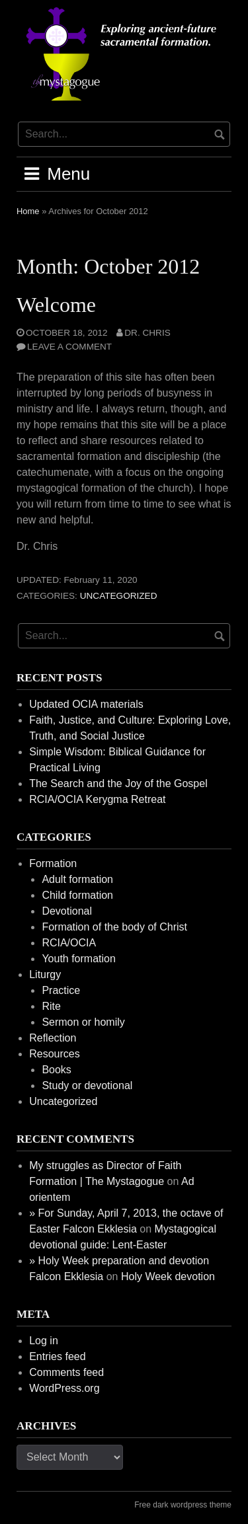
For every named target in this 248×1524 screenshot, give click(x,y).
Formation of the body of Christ (114, 927)
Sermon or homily (83, 1022)
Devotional (67, 911)
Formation (53, 863)
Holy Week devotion (168, 1276)
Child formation (77, 895)
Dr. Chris (147, 333)
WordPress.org (64, 1388)
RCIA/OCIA (69, 942)
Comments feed (66, 1372)
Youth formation (78, 958)
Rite (51, 1006)
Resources (54, 1053)
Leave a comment (69, 347)
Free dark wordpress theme (182, 1504)
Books (56, 1069)
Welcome (56, 305)
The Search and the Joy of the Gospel (118, 783)
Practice (61, 990)
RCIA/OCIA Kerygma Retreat (97, 799)
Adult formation (77, 879)
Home (28, 211)
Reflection (52, 1038)
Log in (43, 1340)
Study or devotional (87, 1085)
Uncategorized (118, 596)
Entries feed (57, 1356)
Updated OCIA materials (86, 704)
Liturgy (45, 974)
